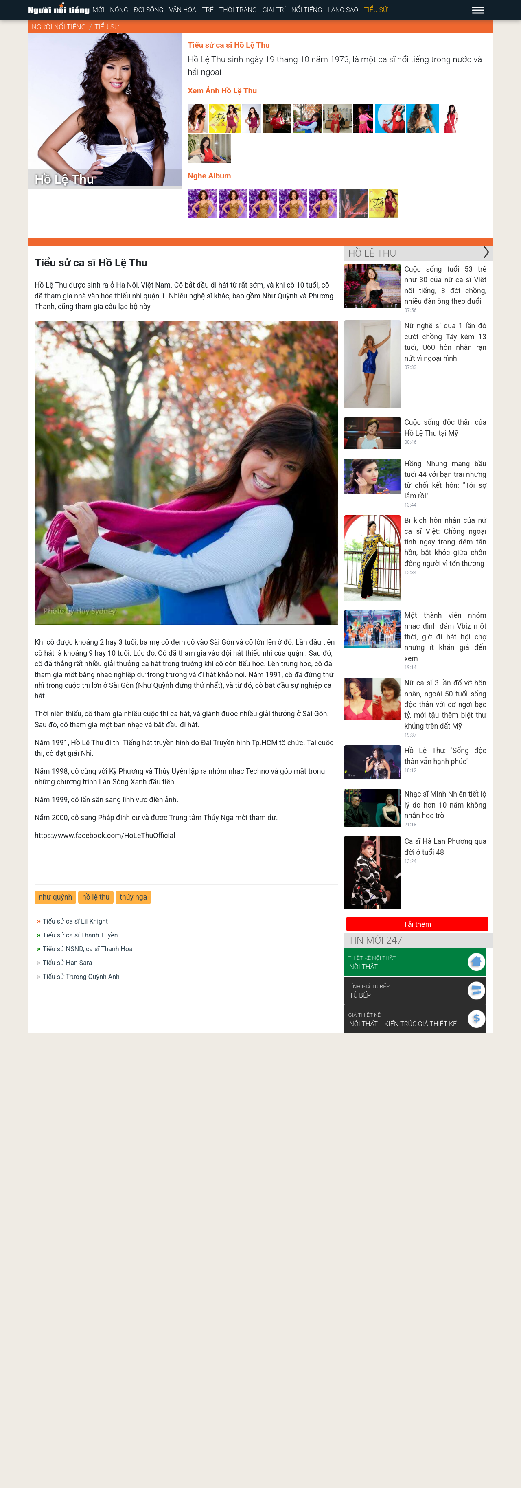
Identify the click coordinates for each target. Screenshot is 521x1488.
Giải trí (274, 10)
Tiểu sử (375, 10)
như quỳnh (55, 897)
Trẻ (208, 10)
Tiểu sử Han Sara (67, 963)
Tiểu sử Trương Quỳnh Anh (81, 977)
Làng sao (343, 10)
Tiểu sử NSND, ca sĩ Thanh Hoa (88, 949)
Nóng (119, 10)
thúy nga (133, 897)
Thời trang (238, 10)
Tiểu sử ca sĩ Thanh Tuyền (80, 935)
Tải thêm (417, 924)
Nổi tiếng (306, 10)
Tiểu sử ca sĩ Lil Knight (75, 921)
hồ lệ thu (95, 897)
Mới (98, 10)
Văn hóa (182, 10)
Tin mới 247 (375, 940)
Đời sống (149, 10)
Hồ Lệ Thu (372, 253)
